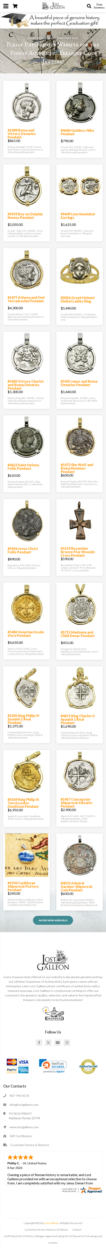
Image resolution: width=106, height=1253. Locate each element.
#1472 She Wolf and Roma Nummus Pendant (77, 468)
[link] (53, 1066)
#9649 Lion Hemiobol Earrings (78, 216)
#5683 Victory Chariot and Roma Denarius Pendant (26, 384)
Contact (76, 1229)
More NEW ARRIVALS (53, 920)
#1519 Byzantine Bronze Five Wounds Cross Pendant (78, 551)
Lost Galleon (51, 1222)
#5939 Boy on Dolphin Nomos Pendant (25, 216)
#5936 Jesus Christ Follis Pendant (23, 550)
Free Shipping (99, 6)
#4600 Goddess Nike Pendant (77, 132)
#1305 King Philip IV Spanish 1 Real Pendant (23, 719)
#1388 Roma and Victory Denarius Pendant (22, 133)
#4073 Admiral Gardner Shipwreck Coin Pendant (76, 886)
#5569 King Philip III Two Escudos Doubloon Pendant (23, 802)
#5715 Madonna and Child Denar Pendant (78, 634)
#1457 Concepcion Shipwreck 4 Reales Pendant (77, 802)
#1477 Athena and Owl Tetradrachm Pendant (26, 299)
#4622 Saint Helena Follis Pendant (23, 466)
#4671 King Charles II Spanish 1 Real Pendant (78, 719)
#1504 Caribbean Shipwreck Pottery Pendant (23, 886)
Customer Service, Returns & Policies (46, 1229)
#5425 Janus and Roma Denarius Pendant (79, 383)
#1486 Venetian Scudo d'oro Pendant (26, 633)
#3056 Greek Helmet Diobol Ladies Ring (78, 299)
